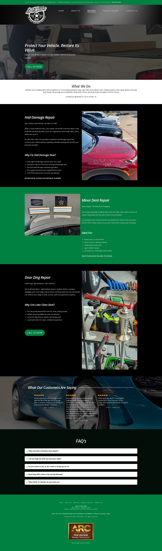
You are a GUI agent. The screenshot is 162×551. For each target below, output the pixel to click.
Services (76, 502)
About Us (68, 502)
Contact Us (99, 502)
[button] (81, 451)
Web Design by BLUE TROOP (81, 543)
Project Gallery (87, 502)
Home (61, 502)
